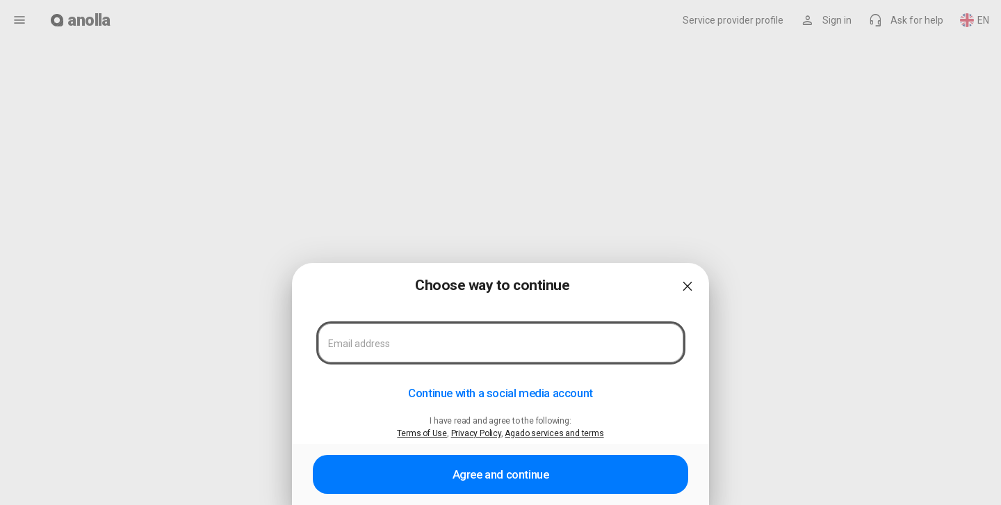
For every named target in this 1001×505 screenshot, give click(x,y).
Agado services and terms (554, 433)
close (687, 286)
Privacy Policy (476, 433)
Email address (359, 343)
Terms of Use (422, 433)
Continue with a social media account (500, 393)
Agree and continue (501, 474)
